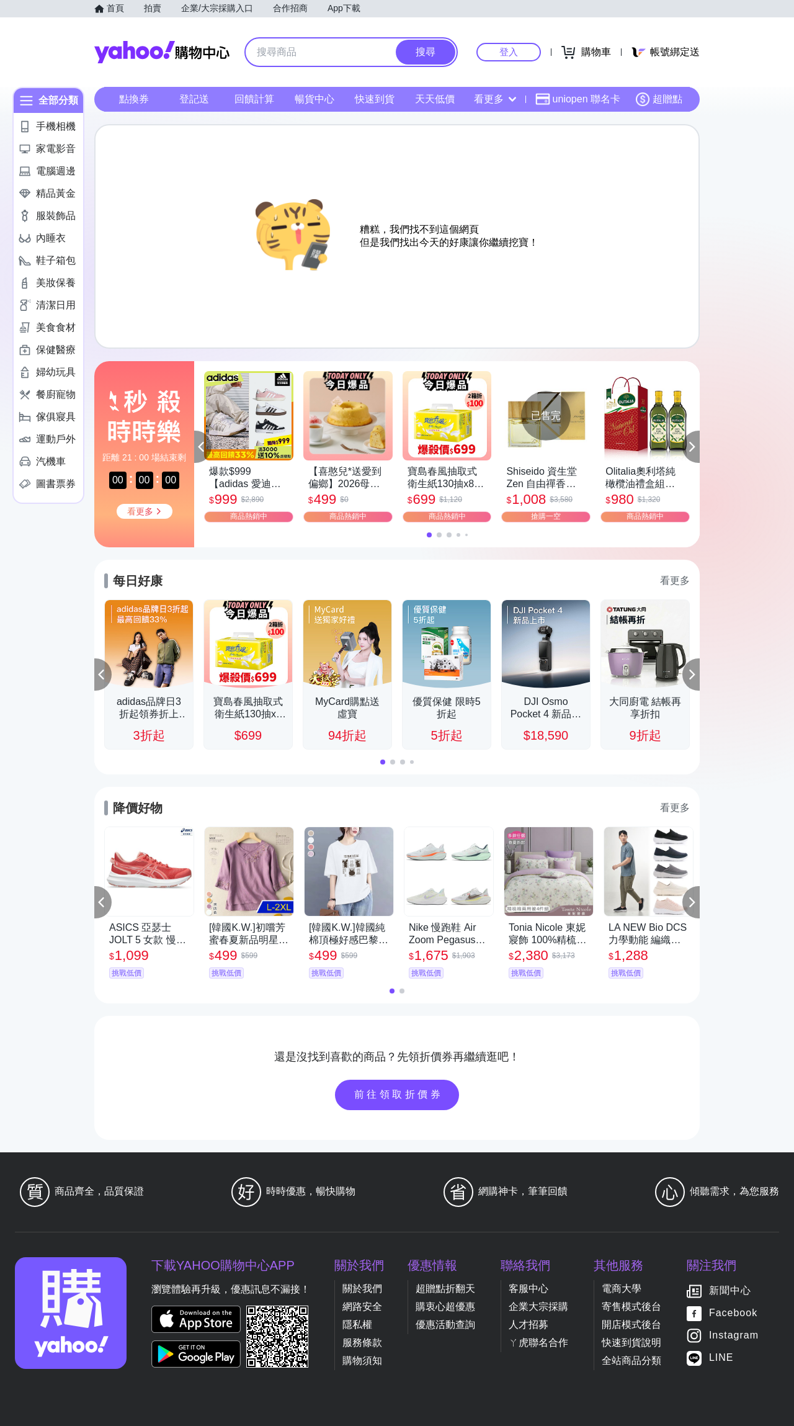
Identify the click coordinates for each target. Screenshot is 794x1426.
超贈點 (658, 99)
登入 (508, 52)
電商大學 (621, 1288)
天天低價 (435, 99)
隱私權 (357, 1324)
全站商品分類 (631, 1360)
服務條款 (362, 1342)
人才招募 (528, 1324)
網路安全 (362, 1306)
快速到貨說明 (631, 1342)
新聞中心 (730, 1290)
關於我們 (362, 1288)
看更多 (495, 99)
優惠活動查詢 (445, 1324)
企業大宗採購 (538, 1306)
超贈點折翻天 (445, 1288)
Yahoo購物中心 (162, 52)
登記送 (194, 99)
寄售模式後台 (631, 1306)
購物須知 (362, 1360)
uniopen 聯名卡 (577, 99)
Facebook (733, 1312)
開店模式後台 (631, 1324)
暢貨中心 (314, 99)
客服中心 (528, 1288)
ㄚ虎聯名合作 (538, 1342)
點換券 (134, 99)
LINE (721, 1357)
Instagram (734, 1335)
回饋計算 (254, 99)
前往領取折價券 (399, 1094)
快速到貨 (375, 99)
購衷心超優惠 (445, 1306)
